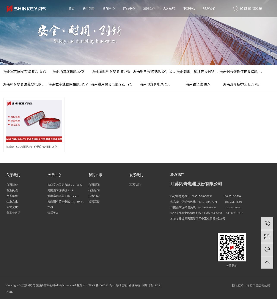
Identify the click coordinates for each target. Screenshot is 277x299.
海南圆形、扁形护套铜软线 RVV (198, 71)
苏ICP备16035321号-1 (101, 285)
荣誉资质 (12, 207)
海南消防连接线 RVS (68, 71)
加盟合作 (149, 8)
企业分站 (134, 285)
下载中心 (189, 8)
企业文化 (12, 201)
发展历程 (12, 196)
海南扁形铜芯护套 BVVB (111, 71)
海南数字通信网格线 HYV (68, 84)
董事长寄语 (13, 212)
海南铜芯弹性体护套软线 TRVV (241, 71)
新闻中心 (109, 8)
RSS (157, 285)
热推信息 (121, 285)
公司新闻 (94, 184)
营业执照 (12, 190)
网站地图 (147, 285)
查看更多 (53, 212)
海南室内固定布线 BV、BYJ (24, 71)
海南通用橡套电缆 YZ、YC (111, 84)
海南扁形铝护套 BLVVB (241, 84)
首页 (72, 8)
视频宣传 (94, 201)
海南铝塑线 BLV (198, 84)
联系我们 (209, 8)
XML (9, 291)
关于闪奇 (89, 8)
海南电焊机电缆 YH (155, 84)
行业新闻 (94, 190)
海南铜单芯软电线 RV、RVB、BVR (154, 71)
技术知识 (94, 196)
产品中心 (129, 8)
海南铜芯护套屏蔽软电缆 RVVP (25, 84)
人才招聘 (169, 8)
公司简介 (12, 184)
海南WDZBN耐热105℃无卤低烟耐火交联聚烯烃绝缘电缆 (34, 147)
